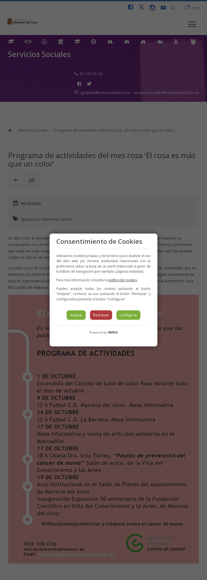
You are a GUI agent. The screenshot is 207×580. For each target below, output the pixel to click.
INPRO (113, 332)
